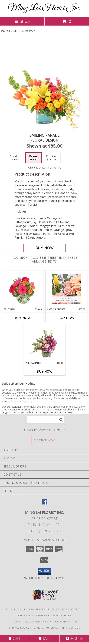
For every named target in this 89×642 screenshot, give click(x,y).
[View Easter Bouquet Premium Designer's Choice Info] (66, 289)
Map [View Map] (44, 638)
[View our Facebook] (44, 503)
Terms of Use (71, 627)
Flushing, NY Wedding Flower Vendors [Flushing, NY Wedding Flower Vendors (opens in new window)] (45, 615)
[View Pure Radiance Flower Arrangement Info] (44, 343)
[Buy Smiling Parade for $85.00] (44, 248)
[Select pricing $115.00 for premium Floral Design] (51, 158)
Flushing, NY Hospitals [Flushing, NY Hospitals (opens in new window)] (64, 609)
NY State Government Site (61, 621)
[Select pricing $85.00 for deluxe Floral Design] (33, 158)
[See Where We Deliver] (44, 440)
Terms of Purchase (45, 627)
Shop (22, 21)
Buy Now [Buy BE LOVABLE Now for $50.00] (23, 317)
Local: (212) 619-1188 (44, 531)
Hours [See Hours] (74, 638)
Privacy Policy (19, 627)
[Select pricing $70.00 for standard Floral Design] (15, 158)
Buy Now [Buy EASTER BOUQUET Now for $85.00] (66, 317)
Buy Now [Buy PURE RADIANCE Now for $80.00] (44, 371)
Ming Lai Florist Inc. (44, 8)
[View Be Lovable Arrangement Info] (22, 289)
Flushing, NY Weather (25, 621)
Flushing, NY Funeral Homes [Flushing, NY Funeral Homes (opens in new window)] (25, 609)
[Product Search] (45, 420)
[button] (44, 571)
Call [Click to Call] (15, 638)
